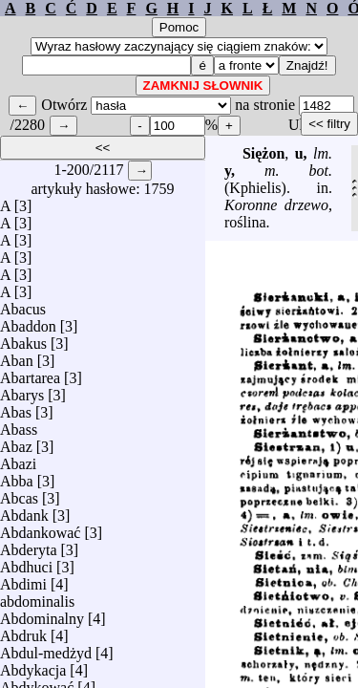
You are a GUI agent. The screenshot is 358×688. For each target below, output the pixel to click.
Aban (16, 356)
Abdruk (23, 631)
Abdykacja (33, 665)
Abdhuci (26, 562)
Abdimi (23, 579)
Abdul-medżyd (46, 648)
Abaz (16, 442)
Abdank (24, 511)
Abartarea (30, 373)
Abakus (23, 339)
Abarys (22, 390)
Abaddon (28, 321)
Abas (16, 407)
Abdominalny (42, 614)
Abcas (19, 493)
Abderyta (28, 545)
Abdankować (40, 528)
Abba (16, 476)
